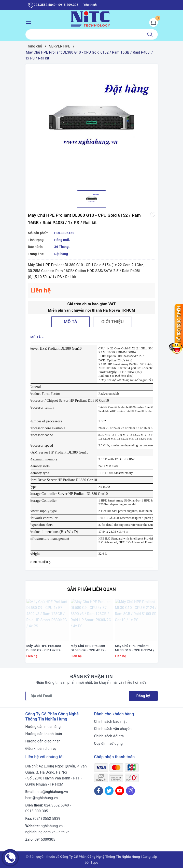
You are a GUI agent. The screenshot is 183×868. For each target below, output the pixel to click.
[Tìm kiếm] (150, 34)
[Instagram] (130, 790)
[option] (91, 125)
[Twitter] (109, 790)
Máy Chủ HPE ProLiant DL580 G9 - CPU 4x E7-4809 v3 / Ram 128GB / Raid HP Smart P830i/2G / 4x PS (46, 648)
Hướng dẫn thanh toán (43, 734)
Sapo (94, 862)
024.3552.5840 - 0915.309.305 (53, 5)
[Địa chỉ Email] (77, 696)
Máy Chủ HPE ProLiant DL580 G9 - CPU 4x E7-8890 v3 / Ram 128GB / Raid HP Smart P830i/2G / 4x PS (91, 648)
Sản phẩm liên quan (91, 589)
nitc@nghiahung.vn (52, 792)
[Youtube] (119, 790)
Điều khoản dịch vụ (41, 749)
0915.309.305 (36, 811)
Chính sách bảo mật (110, 721)
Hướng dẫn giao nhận (43, 741)
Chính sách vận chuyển (113, 729)
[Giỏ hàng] (153, 22)
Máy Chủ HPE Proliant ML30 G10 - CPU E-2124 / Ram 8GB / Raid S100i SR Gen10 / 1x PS (134, 648)
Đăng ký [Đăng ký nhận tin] (143, 696)
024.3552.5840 (56, 805)
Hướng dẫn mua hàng (43, 727)
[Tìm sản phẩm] (83, 34)
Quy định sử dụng (108, 743)
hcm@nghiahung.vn (41, 798)
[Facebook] (98, 790)
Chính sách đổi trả (109, 736)
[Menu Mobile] (29, 21)
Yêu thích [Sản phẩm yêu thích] (90, 5)
